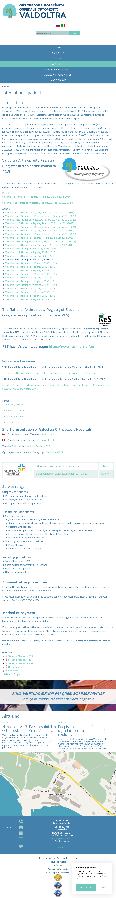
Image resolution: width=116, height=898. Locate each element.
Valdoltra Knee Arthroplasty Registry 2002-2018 (30, 248)
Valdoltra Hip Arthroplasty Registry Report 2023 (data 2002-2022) (39, 223)
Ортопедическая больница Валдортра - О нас (61, 473)
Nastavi (102, 887)
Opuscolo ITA (15, 670)
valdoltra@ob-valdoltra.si (61, 838)
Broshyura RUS (55, 452)
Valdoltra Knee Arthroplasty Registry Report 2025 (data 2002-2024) (37, 203)
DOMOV (58, 47)
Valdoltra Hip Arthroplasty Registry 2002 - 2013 (30, 288)
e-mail (104, 587)
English (17, 674)
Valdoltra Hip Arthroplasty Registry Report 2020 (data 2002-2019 (39, 245)
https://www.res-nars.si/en (71, 346)
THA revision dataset (13, 410)
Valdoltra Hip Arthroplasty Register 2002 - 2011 (30, 299)
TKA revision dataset (13, 422)
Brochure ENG (43, 446)
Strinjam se (86, 887)
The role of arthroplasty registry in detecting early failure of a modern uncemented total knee (50, 373)
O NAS (58, 58)
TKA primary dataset (13, 416)
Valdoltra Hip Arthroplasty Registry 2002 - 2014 (30, 277)
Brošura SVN (15, 667)
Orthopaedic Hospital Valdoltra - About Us (57, 466)
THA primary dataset (13, 404)
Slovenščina (58, 25)
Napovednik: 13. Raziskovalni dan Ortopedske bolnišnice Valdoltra (29, 728)
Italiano (63, 25)
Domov (5, 86)
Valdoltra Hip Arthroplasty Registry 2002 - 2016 (30, 266)
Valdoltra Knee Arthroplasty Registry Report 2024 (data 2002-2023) (40, 216)
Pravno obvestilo (58, 861)
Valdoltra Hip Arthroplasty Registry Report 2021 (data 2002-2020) (39, 238)
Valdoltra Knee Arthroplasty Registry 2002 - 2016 (31, 263)
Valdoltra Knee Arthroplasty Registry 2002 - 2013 (31, 285)
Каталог (105, 473)
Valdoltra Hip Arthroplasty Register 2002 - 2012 (30, 295)
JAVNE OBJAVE (58, 80)
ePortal (61, 847)
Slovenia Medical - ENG (20, 656)
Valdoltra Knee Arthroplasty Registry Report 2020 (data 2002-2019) (40, 241)
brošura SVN (48, 434)
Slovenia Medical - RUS (20, 660)
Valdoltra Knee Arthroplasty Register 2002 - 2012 (31, 292)
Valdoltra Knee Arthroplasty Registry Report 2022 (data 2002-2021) (40, 227)
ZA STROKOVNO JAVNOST (58, 69)
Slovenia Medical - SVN (20, 663)
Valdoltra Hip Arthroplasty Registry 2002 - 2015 (30, 270)
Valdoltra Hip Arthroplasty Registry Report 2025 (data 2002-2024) (36, 196)
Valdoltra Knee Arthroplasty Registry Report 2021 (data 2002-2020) (40, 234)
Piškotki (58, 865)
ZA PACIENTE (58, 64)
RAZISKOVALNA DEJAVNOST (58, 75)
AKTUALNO (58, 53)
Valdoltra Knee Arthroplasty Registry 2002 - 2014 (31, 281)
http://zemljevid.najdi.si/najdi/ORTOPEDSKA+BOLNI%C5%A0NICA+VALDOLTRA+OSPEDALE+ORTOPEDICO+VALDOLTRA (58, 784)
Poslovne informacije (58, 869)
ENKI (67, 872)
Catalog (105, 466)
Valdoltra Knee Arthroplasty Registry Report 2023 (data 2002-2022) (40, 219)
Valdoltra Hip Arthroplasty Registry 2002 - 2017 (30, 256)
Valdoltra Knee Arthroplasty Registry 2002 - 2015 (31, 274)
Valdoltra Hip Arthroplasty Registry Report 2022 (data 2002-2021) (39, 230)
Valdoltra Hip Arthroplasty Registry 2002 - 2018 (30, 252)
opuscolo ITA (47, 440)
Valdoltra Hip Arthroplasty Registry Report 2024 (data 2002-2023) (39, 212)
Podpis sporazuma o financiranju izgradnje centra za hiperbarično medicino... (84, 730)
